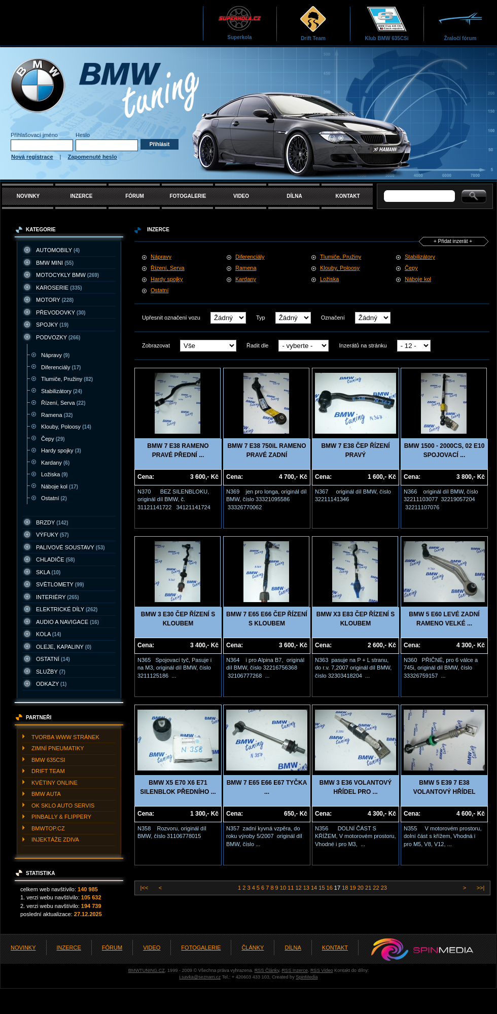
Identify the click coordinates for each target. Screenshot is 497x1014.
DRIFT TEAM (48, 771)
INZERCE (81, 196)
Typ (260, 317)
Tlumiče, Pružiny (67, 379)
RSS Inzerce (294, 970)
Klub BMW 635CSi (386, 23)
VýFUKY (52, 535)
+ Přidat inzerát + (453, 241)
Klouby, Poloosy (66, 427)
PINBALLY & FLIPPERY (61, 817)
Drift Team (313, 23)
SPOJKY (52, 325)
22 (376, 888)
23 (384, 888)
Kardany (55, 463)
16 (330, 888)
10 (284, 888)
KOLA (48, 634)
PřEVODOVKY (61, 312)
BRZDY (52, 522)
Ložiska (54, 474)
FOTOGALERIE (187, 196)
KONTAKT (347, 196)
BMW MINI (55, 263)
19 (353, 888)
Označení (333, 317)
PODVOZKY (58, 337)
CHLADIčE (55, 559)
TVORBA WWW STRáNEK (65, 737)
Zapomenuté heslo (92, 157)
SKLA (48, 572)
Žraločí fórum (460, 23)
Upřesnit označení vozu (171, 317)
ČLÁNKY (252, 948)
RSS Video (321, 970)
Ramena (57, 415)
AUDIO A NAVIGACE (67, 622)
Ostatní (54, 498)
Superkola (239, 22)
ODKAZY (51, 684)
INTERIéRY (57, 597)
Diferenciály (61, 367)
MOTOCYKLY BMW (67, 275)
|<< (145, 888)
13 (307, 888)
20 (361, 888)
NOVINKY (28, 196)
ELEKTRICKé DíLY (66, 609)
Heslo (83, 135)
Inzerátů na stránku (362, 345)
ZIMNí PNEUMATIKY (57, 748)
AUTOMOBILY (58, 250)
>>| (480, 888)
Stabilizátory (61, 391)
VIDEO (241, 196)
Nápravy (55, 355)
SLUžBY (50, 672)
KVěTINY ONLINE (54, 783)
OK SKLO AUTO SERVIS (62, 805)
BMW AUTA (46, 794)
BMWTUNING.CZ (146, 970)
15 (322, 888)
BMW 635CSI (48, 760)
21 (369, 888)
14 (314, 888)
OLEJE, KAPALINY (63, 647)
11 (291, 888)
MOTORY (55, 300)
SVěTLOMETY (60, 584)
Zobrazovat (156, 345)
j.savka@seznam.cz (200, 977)
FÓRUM (134, 196)
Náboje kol (59, 486)
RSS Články (267, 970)
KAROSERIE (59, 288)
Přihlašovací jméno (34, 135)
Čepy (53, 439)
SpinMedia (306, 977)
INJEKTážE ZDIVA (55, 839)
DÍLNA (294, 196)
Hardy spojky (61, 450)
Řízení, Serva (63, 403)
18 (345, 888)
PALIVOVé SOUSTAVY (70, 547)
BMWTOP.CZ (48, 828)
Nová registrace (32, 157)
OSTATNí (53, 659)
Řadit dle (257, 345)
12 (299, 888)
